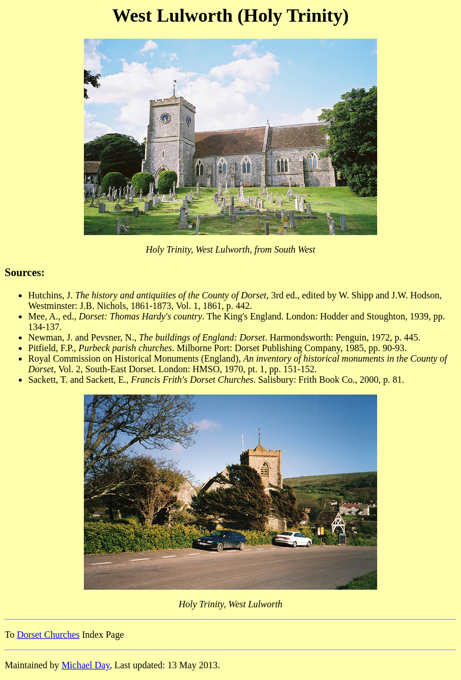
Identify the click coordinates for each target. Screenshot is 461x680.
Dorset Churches (48, 635)
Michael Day (86, 665)
